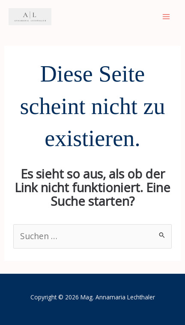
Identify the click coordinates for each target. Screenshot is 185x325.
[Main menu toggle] (165, 16)
